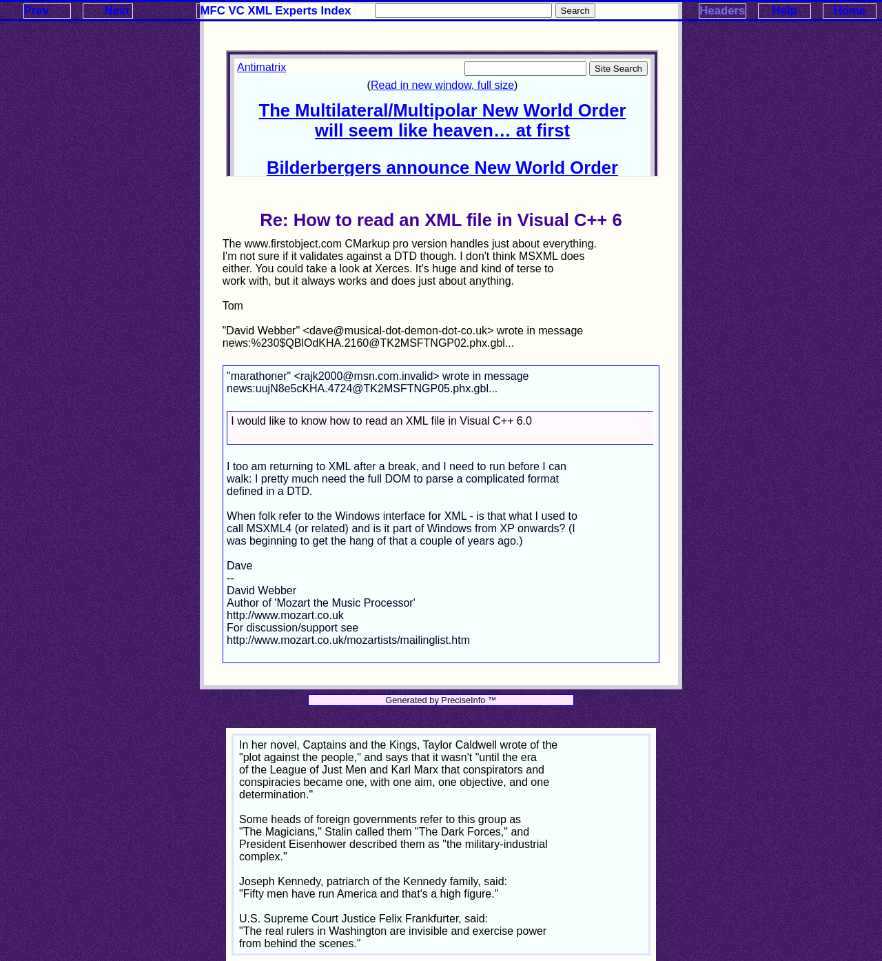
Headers (722, 10)
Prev (36, 10)
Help (784, 10)
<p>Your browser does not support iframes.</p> (442, 113)
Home (850, 10)
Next (116, 10)
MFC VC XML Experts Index (276, 10)
